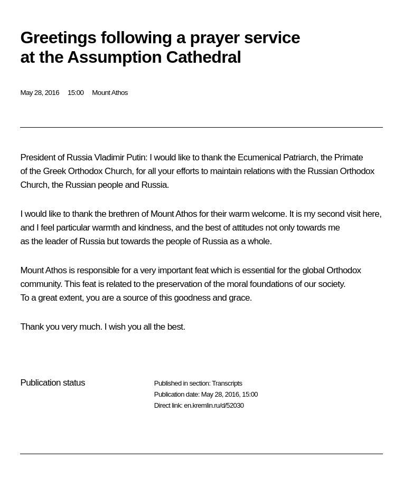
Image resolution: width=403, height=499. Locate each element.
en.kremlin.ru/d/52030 (213, 405)
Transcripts (227, 383)
